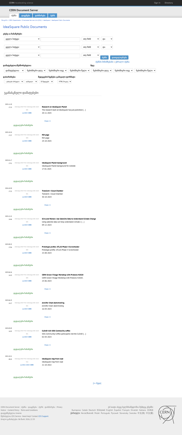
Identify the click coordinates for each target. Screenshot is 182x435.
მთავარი (4, 20)
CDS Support (43, 416)
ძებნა (13, 15)
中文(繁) (149, 413)
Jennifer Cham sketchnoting (53, 303)
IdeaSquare (46, 20)
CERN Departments (15, 20)
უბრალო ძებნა (122, 61)
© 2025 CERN (26, 113)
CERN (21, 2)
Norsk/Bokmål (87, 413)
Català (85, 410)
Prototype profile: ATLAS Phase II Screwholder (60, 247)
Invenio (18, 413)
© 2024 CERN (26, 197)
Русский (114, 413)
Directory (169, 2)
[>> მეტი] (97, 383)
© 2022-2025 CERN (27, 365)
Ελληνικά (101, 410)
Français (126, 410)
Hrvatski (134, 410)
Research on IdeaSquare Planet (54, 107)
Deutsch (92, 410)
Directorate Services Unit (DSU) (32, 20)
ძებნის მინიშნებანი (104, 61)
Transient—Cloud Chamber (52, 191)
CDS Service (16, 416)
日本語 (150, 410)
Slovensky (123, 413)
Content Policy (13, 410)
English (109, 410)
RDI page (45, 135)
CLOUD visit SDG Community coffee (56, 331)
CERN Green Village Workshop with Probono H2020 (62, 275)
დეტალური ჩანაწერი (23, 125)
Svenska (132, 413)
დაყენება (25, 15)
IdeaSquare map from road (52, 359)
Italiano (142, 410)
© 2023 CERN (26, 225)
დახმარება (40, 15)
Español (117, 410)
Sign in (157, 2)
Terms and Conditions (29, 410)
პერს (52, 15)
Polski (97, 413)
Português (105, 413)
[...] (84, 110)
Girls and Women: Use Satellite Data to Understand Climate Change (69, 219)
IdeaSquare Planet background (54, 163)
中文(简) (141, 413)
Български (76, 410)
